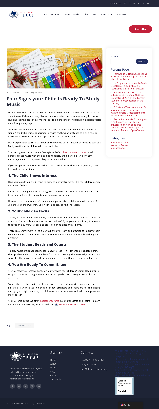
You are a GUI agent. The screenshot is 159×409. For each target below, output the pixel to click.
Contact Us (121, 14)
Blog (52, 371)
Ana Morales (13, 92)
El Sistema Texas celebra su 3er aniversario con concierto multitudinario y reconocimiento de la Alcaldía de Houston (129, 111)
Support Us (105, 14)
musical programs (49, 300)
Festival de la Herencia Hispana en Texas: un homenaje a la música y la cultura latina (129, 76)
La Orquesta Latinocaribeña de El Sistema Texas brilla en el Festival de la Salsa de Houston (129, 86)
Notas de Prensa (119, 145)
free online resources (74, 152)
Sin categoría (118, 147)
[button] (70, 304)
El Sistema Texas (24, 325)
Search (114, 56)
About (53, 363)
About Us (54, 14)
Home (44, 14)
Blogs (86, 14)
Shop (95, 14)
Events (67, 14)
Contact (54, 375)
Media (76, 14)
